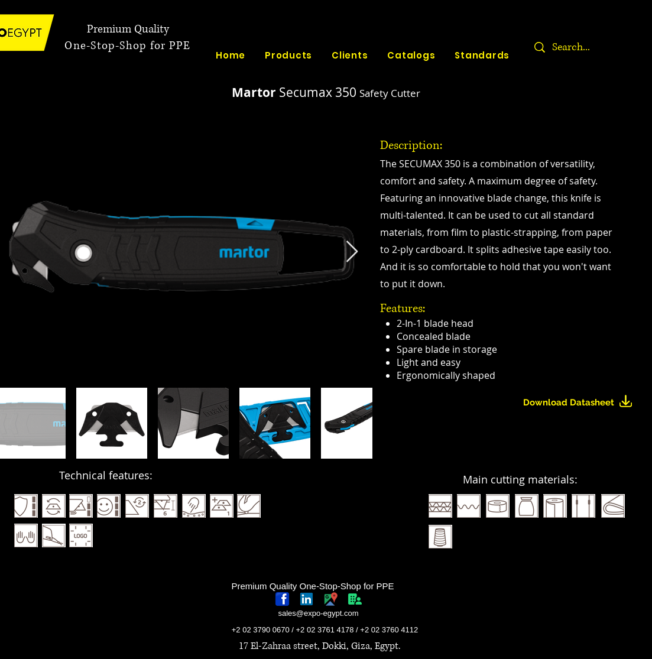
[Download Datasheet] (582, 403)
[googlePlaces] (330, 599)
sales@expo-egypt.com (318, 613)
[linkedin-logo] (306, 599)
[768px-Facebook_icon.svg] (282, 599)
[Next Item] (352, 252)
